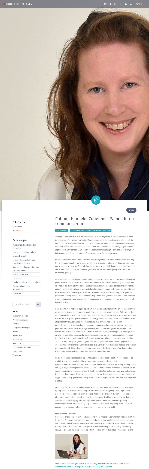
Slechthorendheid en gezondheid (26, 282)
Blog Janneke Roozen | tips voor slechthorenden (26, 269)
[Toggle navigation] (141, 4)
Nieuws (16, 332)
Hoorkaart (17, 343)
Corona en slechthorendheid (24, 252)
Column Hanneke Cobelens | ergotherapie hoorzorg (25, 261)
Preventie (17, 278)
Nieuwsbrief (18, 335)
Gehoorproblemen (20, 316)
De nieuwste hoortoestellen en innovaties (25, 246)
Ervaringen (17, 324)
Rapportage (17, 351)
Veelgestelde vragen (21, 328)
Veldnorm (17, 293)
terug (131, 210)
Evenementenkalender (22, 347)
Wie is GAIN (17, 339)
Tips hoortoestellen (21, 274)
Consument (17, 227)
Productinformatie (20, 320)
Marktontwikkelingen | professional (22, 288)
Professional (18, 231)
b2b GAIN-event (19, 256)
